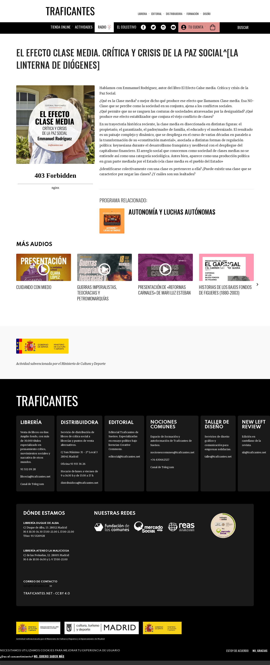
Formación (193, 14)
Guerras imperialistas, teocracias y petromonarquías (97, 293)
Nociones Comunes (163, 424)
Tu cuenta (195, 27)
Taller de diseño (217, 424)
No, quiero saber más (49, 656)
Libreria (142, 14)
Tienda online (61, 27)
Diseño (207, 14)
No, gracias (260, 650)
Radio (102, 27)
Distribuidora (174, 14)
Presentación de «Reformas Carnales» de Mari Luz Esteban (164, 290)
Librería (31, 422)
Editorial (156, 14)
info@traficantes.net (37, 585)
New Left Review (254, 424)
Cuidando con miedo (33, 287)
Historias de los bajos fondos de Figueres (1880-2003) (225, 290)
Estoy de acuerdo (237, 650)
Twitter (153, 27)
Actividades (84, 27)
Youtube (173, 27)
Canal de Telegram (32, 484)
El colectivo (126, 27)
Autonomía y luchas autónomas (172, 211)
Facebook (143, 27)
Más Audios (34, 244)
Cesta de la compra (213, 27)
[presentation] (257, 284)
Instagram (163, 27)
